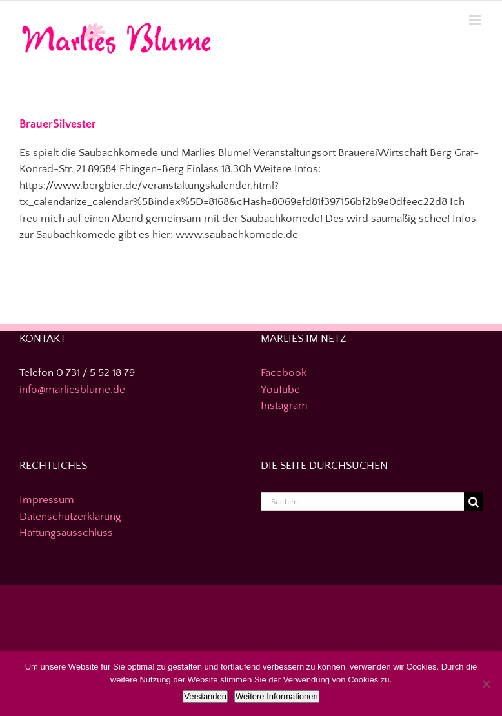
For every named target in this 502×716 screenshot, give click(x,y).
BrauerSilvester (57, 124)
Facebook (283, 373)
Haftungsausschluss (66, 533)
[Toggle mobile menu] (476, 20)
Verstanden (205, 696)
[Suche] (473, 501)
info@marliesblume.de (72, 389)
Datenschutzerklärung (70, 516)
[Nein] (485, 683)
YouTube (280, 389)
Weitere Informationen (277, 696)
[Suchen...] (362, 501)
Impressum (46, 500)
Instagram (284, 406)
